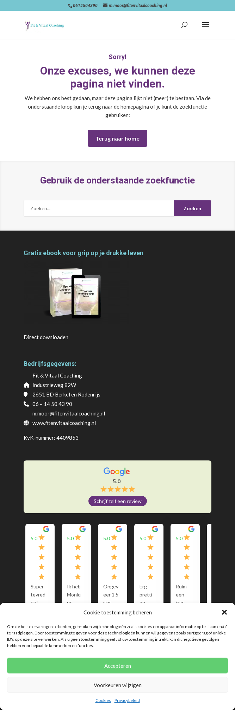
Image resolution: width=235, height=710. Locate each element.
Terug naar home (117, 138)
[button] (224, 612)
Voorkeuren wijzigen (118, 685)
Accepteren (117, 666)
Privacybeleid (127, 700)
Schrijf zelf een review (118, 501)
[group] (69, 571)
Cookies (103, 700)
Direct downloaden (46, 337)
